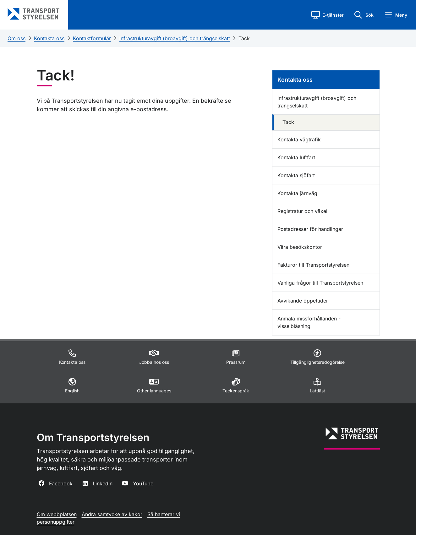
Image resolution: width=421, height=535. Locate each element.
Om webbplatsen (57, 514)
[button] (327, 15)
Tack (244, 38)
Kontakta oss (49, 38)
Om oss (16, 38)
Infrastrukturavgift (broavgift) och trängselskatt (174, 38)
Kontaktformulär (92, 38)
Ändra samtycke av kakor (112, 514)
